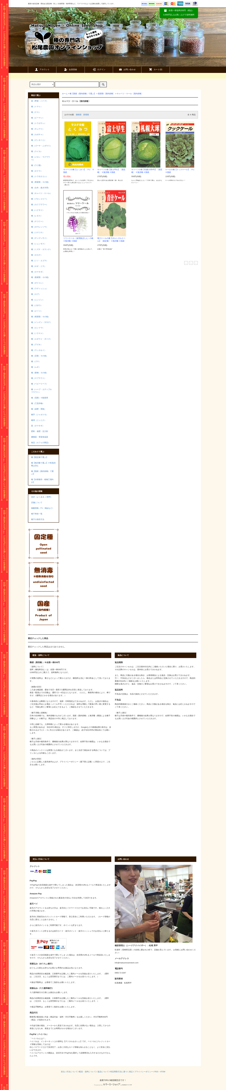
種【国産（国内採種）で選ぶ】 (83, 94)
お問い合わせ (127, 69)
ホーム (65, 94)
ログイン (98, 69)
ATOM (162, 1072)
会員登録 (70, 69)
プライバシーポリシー (143, 1072)
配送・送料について (87, 1072)
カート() (155, 69)
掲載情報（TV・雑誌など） (42, 508)
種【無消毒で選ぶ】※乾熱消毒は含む (43, 464)
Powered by (113, 1085)
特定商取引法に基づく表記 (121, 1072)
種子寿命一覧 (36, 514)
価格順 (78, 115)
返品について (103, 1072)
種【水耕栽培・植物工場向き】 (42, 481)
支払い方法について (69, 1072)
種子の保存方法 (37, 519)
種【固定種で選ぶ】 (39, 457)
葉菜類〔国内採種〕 (106, 94)
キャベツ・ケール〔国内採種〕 (130, 94)
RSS (156, 1072)
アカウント (42, 69)
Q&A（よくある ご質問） (41, 497)
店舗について (36, 503)
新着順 (86, 115)
